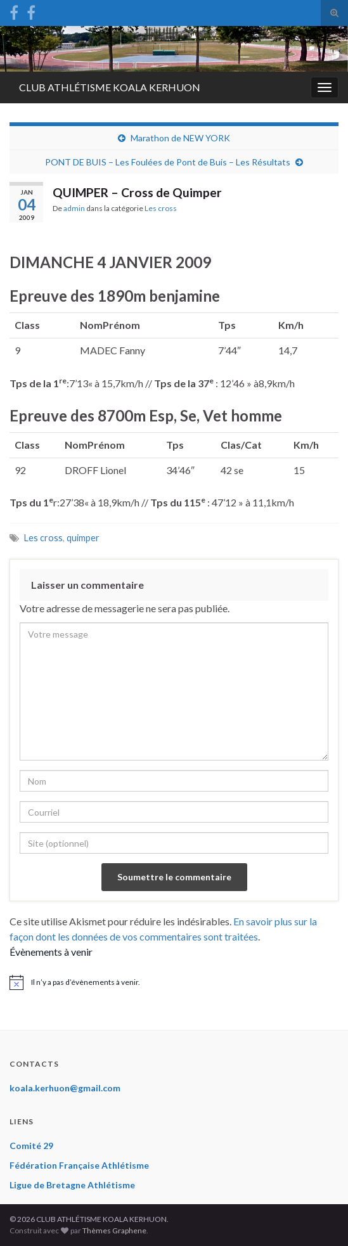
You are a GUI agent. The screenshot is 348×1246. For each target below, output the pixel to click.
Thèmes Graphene (114, 1230)
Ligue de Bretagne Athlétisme (72, 1184)
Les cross (161, 208)
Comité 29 (31, 1145)
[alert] (174, 982)
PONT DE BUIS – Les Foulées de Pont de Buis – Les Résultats (167, 162)
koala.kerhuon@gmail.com (65, 1087)
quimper (83, 537)
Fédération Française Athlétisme (79, 1165)
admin (74, 208)
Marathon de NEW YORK (180, 137)
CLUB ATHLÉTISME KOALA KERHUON (109, 87)
